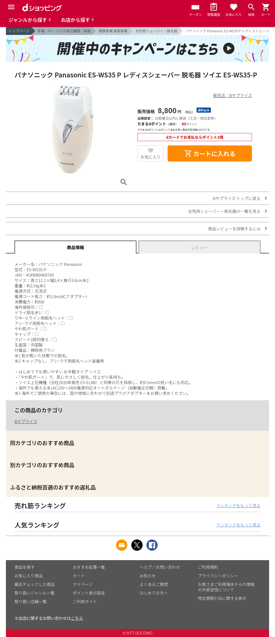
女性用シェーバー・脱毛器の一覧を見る (224, 211)
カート (79, 575)
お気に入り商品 (29, 575)
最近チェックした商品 (35, 584)
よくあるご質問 (154, 584)
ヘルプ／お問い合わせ (160, 567)
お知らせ (148, 575)
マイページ (83, 584)
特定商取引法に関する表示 (222, 598)
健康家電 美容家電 (113, 30)
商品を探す (25, 567)
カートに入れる (210, 153)
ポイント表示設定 (89, 593)
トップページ (19, 30)
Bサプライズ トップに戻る (237, 198)
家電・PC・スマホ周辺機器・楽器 (64, 30)
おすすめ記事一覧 (89, 567)
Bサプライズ (26, 421)
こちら (77, 618)
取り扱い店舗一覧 (31, 601)
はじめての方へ (154, 593)
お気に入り (150, 157)
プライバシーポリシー (218, 575)
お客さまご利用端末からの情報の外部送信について (226, 586)
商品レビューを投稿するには (234, 229)
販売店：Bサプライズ (232, 95)
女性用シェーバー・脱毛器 (156, 30)
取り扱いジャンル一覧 (35, 593)
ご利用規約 (208, 567)
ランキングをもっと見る (238, 505)
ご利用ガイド (85, 601)
